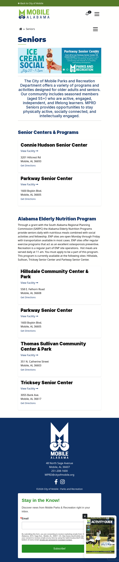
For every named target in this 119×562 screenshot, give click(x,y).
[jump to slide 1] (50, 70)
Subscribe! (59, 548)
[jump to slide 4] (60, 70)
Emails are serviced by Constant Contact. (56, 540)
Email (25, 518)
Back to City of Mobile (30, 3)
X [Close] (85, 516)
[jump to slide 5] (64, 70)
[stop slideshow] (70, 70)
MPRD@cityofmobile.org (59, 474)
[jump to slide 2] (53, 70)
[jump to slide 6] (67, 70)
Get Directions (28, 165)
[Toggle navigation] (97, 14)
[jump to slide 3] (57, 70)
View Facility (29, 151)
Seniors (30, 29)
